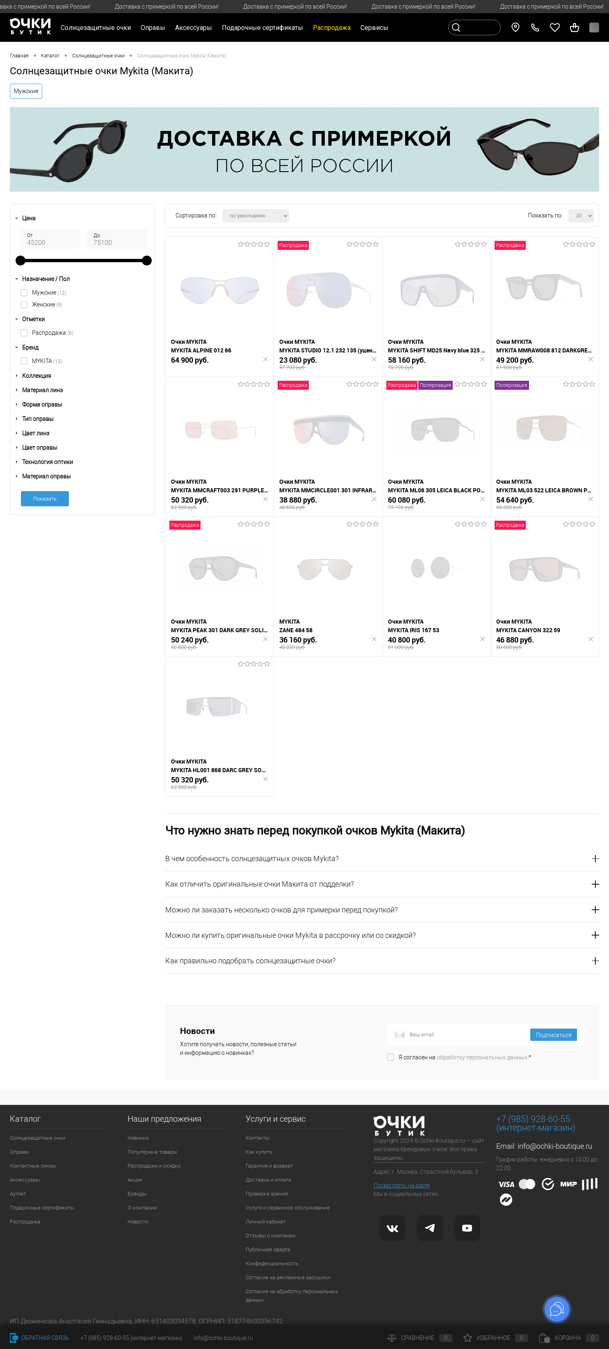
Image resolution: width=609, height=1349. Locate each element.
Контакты (257, 1138)
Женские (47, 304)
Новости (138, 1222)
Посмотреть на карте (402, 1185)
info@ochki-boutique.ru (555, 1146)
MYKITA (47, 361)
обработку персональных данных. (483, 1057)
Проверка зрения (267, 1194)
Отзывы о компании (270, 1235)
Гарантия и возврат (269, 1166)
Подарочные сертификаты (262, 28)
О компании (142, 1208)
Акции (135, 1180)
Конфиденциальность (272, 1263)
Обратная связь (39, 1338)
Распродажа (52, 332)
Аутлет (18, 1194)
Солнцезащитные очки (37, 1138)
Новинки (138, 1138)
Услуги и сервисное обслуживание (288, 1208)
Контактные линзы (33, 1166)
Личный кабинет (266, 1222)
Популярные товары (152, 1152)
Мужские (26, 91)
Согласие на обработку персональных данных (292, 1295)
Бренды (137, 1194)
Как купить (259, 1152)
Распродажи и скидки (154, 1166)
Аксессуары (25, 1180)
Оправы (19, 1152)
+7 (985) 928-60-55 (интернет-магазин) (131, 1338)
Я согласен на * (465, 1057)
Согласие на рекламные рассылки (288, 1277)
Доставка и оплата (268, 1180)
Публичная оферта (268, 1249)
